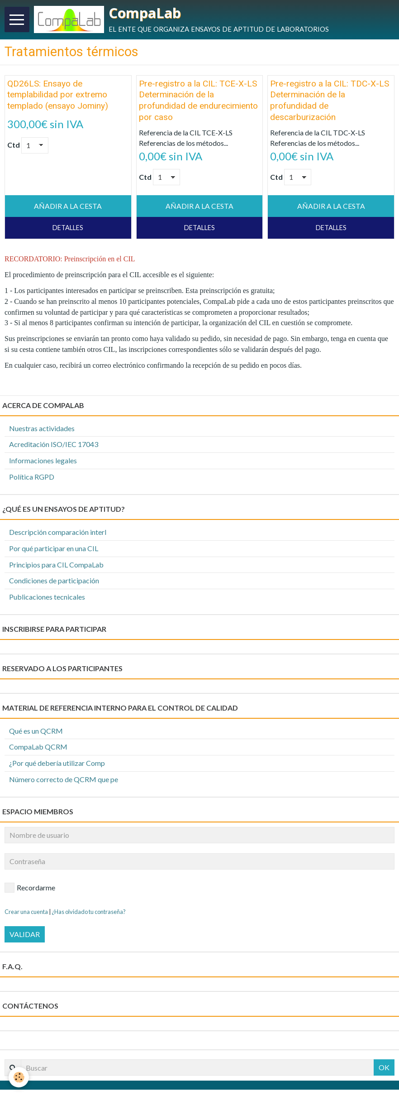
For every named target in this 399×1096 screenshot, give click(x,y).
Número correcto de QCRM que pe (63, 780)
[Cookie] (19, 1077)
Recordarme (30, 888)
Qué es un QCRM (36, 731)
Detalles (67, 228)
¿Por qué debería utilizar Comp (57, 764)
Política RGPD (31, 477)
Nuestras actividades (42, 428)
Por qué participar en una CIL (53, 548)
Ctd (13, 145)
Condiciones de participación (54, 581)
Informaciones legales (43, 461)
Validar (25, 935)
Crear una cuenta (26, 912)
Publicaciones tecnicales (47, 597)
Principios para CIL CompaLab (56, 565)
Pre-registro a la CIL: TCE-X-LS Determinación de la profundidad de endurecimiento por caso (198, 101)
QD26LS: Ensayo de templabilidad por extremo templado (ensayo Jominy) (57, 95)
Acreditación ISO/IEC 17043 (53, 445)
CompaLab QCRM (38, 747)
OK (384, 1068)
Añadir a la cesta (68, 206)
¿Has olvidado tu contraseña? (89, 912)
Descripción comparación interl (57, 532)
